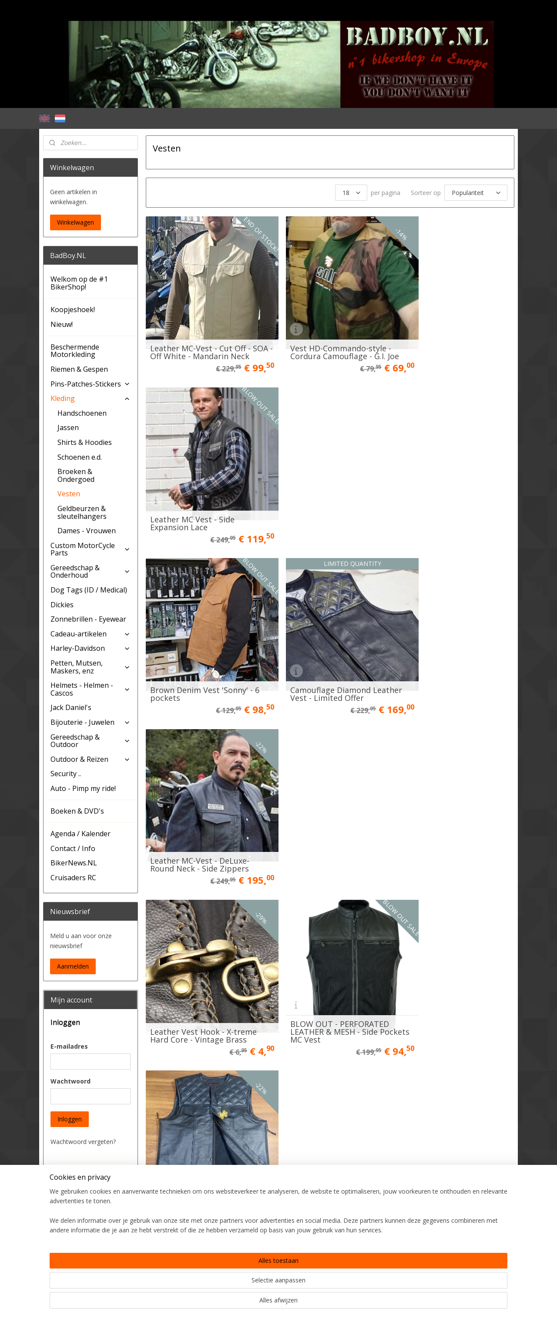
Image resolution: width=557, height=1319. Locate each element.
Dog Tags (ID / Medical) (88, 590)
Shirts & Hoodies (84, 442)
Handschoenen (82, 413)
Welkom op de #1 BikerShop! (79, 283)
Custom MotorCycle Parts (90, 549)
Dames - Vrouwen (86, 530)
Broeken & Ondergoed (75, 475)
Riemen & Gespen (79, 369)
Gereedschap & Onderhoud (90, 571)
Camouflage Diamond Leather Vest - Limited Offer (327, 493)
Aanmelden (73, 966)
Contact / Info (72, 848)
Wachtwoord (70, 1081)
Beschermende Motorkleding (74, 351)
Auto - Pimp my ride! (83, 788)
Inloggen (69, 1119)
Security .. (65, 773)
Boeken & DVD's (77, 811)
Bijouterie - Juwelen (90, 722)
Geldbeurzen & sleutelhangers (82, 512)
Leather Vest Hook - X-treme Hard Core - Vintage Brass (203, 649)
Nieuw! (61, 324)
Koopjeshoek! (72, 309)
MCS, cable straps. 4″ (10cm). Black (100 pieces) (454, 961)
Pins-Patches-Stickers (90, 384)
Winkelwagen (75, 222)
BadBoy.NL (64, 1274)
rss (260, 1303)
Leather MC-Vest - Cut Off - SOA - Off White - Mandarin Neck (200, 333)
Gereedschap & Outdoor (90, 741)
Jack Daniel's (70, 707)
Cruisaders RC (73, 877)
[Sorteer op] (475, 192)
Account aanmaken (84, 1249)
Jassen (68, 427)
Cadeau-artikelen (90, 634)
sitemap (241, 1303)
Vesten (68, 493)
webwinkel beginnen (293, 1303)
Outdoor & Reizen (90, 759)
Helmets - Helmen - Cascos (90, 689)
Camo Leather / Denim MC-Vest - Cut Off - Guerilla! (325, 805)
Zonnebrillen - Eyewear (88, 619)
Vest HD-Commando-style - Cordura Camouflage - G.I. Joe (329, 337)
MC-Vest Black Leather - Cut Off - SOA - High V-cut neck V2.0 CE (327, 957)
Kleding (90, 398)
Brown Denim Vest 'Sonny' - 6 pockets (201, 493)
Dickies (62, 604)
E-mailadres (69, 1046)
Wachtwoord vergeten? (83, 1141)
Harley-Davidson (90, 648)
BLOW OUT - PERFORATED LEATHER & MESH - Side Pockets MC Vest (324, 645)
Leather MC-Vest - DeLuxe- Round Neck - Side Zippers (450, 493)
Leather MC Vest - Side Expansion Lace (443, 337)
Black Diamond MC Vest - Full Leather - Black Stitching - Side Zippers (455, 645)
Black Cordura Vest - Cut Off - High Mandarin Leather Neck (453, 801)
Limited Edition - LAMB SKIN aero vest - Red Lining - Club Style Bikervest (202, 957)
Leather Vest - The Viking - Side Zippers (199, 805)
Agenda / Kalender (80, 833)
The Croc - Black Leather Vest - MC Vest (447, 1116)
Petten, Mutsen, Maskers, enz (90, 667)
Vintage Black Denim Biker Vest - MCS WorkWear (199, 1116)
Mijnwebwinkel (369, 1303)
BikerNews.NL (73, 863)
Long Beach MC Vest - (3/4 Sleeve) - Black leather (324, 1116)
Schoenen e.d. (79, 457)
